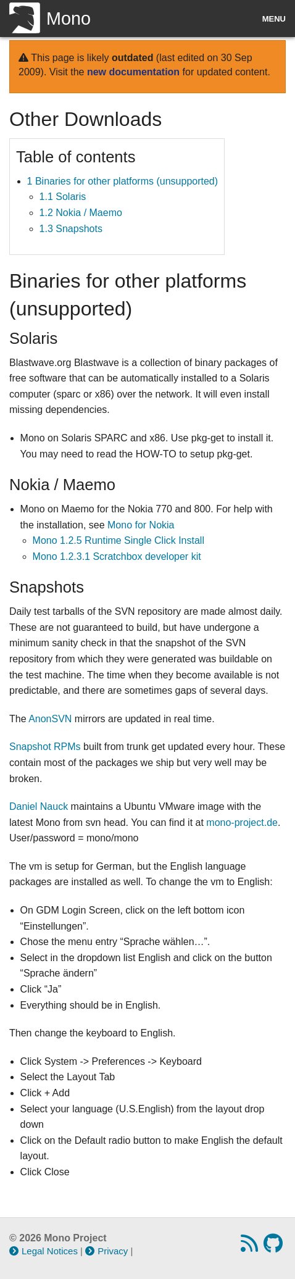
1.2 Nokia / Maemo (80, 212)
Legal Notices (43, 1251)
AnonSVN (50, 719)
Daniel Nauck (38, 806)
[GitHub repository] (275, 1247)
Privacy (106, 1251)
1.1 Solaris (62, 196)
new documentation (133, 72)
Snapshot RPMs (45, 746)
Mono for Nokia (141, 525)
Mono (50, 18)
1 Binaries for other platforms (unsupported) (122, 181)
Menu (274, 18)
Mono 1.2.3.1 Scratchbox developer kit (117, 556)
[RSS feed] (251, 1247)
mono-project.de (242, 822)
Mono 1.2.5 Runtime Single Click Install (118, 540)
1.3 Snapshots (70, 228)
